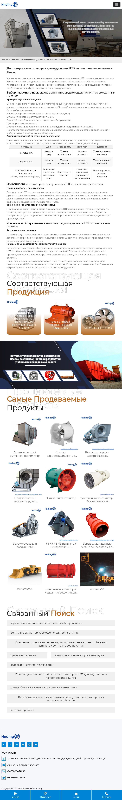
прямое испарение (23, 655)
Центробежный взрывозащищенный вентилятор (43, 687)
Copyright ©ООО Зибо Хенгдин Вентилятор (22, 788)
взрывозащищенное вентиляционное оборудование (46, 623)
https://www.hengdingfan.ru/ (25, 177)
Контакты (107, 795)
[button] (110, 317)
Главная (5, 60)
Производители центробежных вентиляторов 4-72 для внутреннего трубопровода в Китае (61, 676)
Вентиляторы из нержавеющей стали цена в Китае (44, 632)
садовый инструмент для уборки (32, 664)
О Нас (76, 795)
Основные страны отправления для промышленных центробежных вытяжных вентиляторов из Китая (61, 644)
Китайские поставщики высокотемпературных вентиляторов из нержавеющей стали (61, 699)
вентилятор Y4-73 (22, 710)
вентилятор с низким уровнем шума (79, 655)
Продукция (45, 795)
